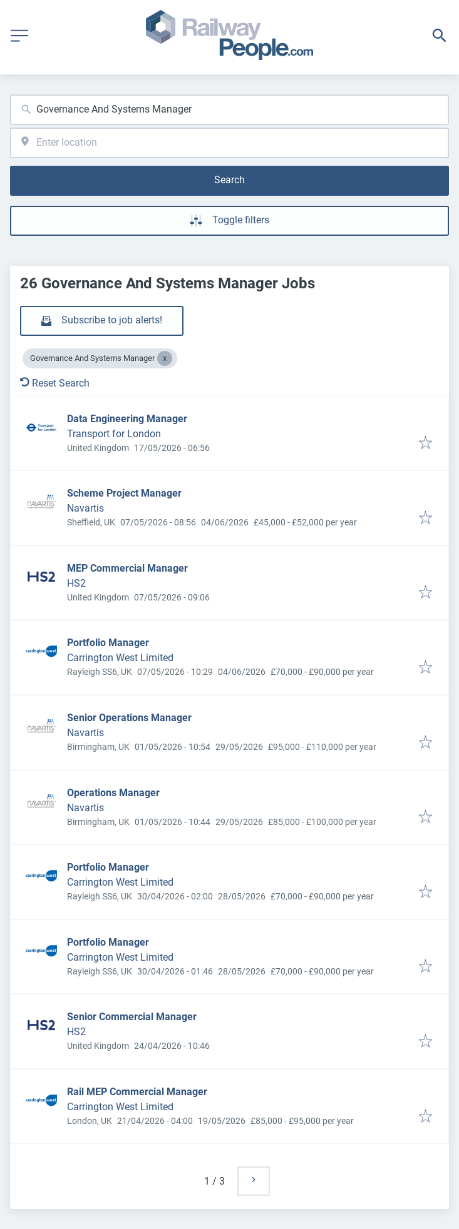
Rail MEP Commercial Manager (137, 1092)
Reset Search (55, 383)
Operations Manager (113, 793)
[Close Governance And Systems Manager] (164, 358)
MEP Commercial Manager (127, 568)
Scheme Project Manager (124, 493)
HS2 (76, 583)
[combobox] (229, 109)
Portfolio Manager (108, 643)
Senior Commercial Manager (132, 1017)
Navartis (85, 508)
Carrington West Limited (120, 658)
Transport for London (114, 434)
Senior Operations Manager (129, 718)
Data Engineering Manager (127, 419)
